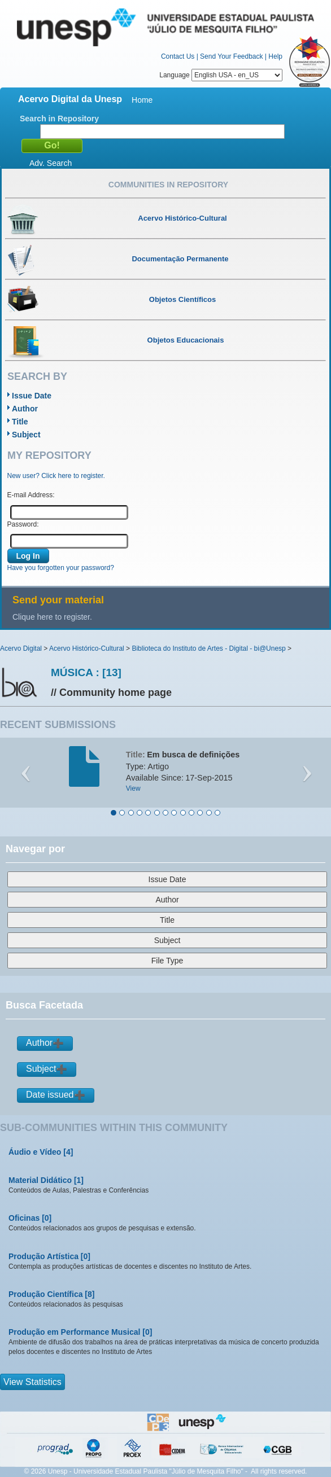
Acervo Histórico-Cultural (86, 648)
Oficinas (24, 1217)
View (133, 788)
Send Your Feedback (231, 56)
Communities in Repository (168, 184)
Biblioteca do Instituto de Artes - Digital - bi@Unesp (208, 648)
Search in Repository (59, 118)
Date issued (50, 1094)
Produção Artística (43, 1256)
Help (275, 56)
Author (25, 408)
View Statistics (32, 1382)
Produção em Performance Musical (74, 1331)
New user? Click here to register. (56, 476)
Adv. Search (50, 163)
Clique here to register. (52, 616)
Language (220, 75)
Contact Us (177, 56)
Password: (23, 524)
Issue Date (31, 395)
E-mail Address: (31, 495)
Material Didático (40, 1180)
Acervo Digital (21, 648)
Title (20, 421)
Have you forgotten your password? (60, 568)
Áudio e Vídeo (34, 1151)
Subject (26, 434)
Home (142, 99)
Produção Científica (45, 1294)
